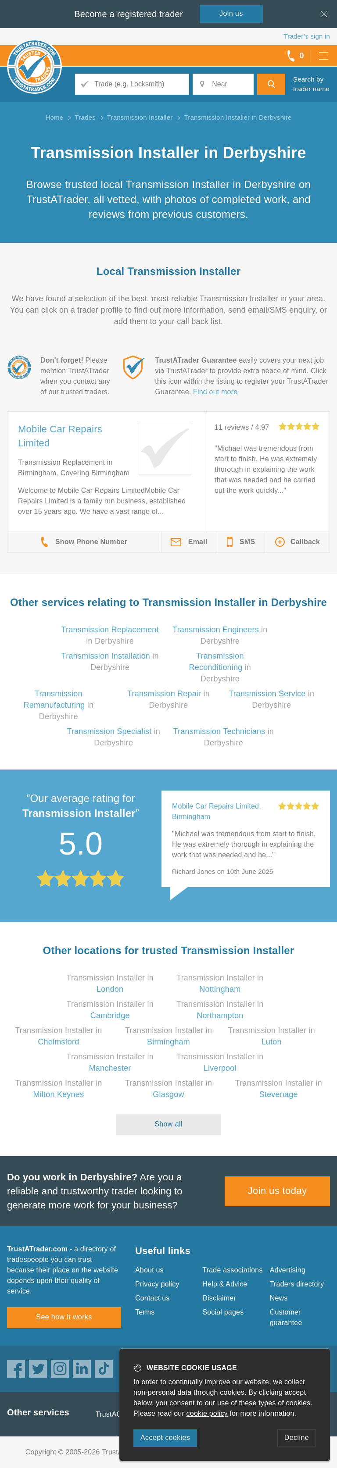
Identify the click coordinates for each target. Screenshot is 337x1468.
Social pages (223, 1312)
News (279, 1298)
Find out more (215, 392)
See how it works (64, 1317)
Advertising (287, 1270)
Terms (145, 1312)
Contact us (152, 1298)
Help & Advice (224, 1284)
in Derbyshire (220, 667)
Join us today (277, 1190)
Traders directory (297, 1284)
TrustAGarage (118, 1414)
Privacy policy (157, 1284)
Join (231, 13)
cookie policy (207, 1413)
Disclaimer (219, 1298)
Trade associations (232, 1270)
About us (149, 1270)
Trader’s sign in (307, 36)
